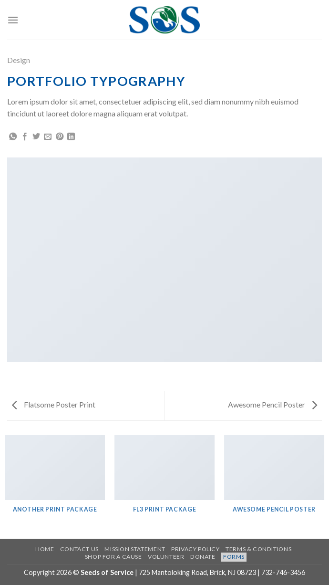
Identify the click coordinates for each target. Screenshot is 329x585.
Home (44, 549)
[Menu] (13, 19)
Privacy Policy (195, 549)
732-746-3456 (283, 572)
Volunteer (166, 556)
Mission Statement (134, 549)
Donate (203, 556)
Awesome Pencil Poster (272, 404)
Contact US (79, 549)
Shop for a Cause (113, 556)
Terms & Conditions (258, 549)
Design (18, 59)
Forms (234, 556)
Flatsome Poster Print (53, 404)
